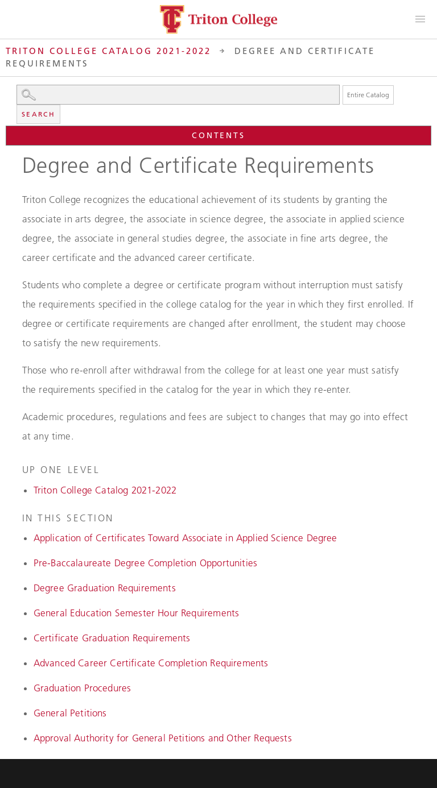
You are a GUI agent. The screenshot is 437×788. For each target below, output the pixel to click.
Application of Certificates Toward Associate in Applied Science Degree (185, 538)
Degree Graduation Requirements (105, 588)
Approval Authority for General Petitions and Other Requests (163, 738)
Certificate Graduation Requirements (112, 638)
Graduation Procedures (82, 688)
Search (38, 114)
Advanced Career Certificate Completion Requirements (151, 663)
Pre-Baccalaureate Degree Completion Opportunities (145, 563)
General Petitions (70, 713)
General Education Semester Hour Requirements (136, 613)
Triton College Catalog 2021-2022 (108, 50)
